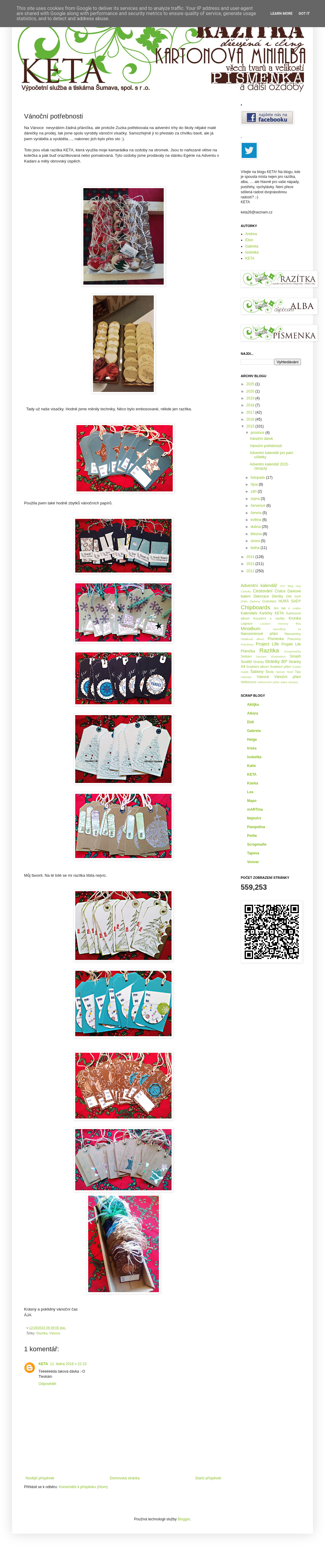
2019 (250, 398)
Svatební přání (280, 666)
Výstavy (293, 682)
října (255, 484)
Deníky (277, 596)
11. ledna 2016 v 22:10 (68, 1364)
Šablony (256, 672)
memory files (289, 623)
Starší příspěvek (208, 1478)
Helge (252, 739)
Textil (289, 672)
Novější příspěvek (40, 1478)
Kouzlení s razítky (269, 618)
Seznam (261, 656)
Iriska (251, 748)
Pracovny (294, 639)
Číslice (280, 591)
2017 (250, 412)
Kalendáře (249, 613)
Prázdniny (247, 644)
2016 (250, 419)
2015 (250, 426)
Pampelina (256, 827)
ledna (256, 548)
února (256, 541)
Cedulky (246, 591)
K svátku (294, 608)
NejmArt (254, 818)
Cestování (263, 590)
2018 (250, 405)
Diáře (244, 601)
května (256, 520)
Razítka (42, 1333)
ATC (282, 586)
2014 (250, 557)
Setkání (246, 656)
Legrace (246, 623)
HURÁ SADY (290, 601)
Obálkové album (252, 639)
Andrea (251, 234)
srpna (256, 499)
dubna (256, 527)
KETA (43, 1364)
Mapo (251, 801)
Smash (295, 656)
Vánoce (54, 1333)
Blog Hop (294, 586)
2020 (250, 391)
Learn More (282, 13)
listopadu (258, 477)
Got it (304, 13)
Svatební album (257, 666)
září (254, 491)
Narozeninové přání (259, 634)
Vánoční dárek (261, 439)
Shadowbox (278, 656)
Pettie (252, 836)
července (258, 505)
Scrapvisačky (292, 651)
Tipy (298, 672)
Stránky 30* (276, 661)
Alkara (252, 713)
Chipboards (255, 607)
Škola (269, 672)
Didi (250, 722)
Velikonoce (248, 682)
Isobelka (252, 252)
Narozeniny (292, 634)
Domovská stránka (125, 1478)
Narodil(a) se (287, 629)
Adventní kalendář (259, 585)
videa (283, 682)
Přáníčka (248, 651)
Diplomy (255, 601)
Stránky (258, 662)
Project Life (267, 644)
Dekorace (261, 596)
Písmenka (276, 639)
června (256, 513)
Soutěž (246, 662)
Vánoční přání (287, 677)
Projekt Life (291, 644)
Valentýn (246, 677)
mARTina (255, 809)
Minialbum (251, 628)
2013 (250, 564)
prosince (258, 433)
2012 (250, 571)
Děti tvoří (293, 596)
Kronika (295, 618)
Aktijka (253, 704)
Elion (249, 240)
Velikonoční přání (268, 682)
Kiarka (252, 783)
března (257, 534)
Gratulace (269, 601)
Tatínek (280, 672)
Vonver (253, 862)
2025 (250, 384)
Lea (250, 792)
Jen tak (280, 608)
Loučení (265, 623)
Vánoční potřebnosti (266, 446)
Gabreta (251, 246)
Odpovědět (47, 1384)
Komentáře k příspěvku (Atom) (83, 1487)
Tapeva (253, 853)
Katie (251, 766)
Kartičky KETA (271, 613)
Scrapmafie (257, 844)
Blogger (184, 1519)
